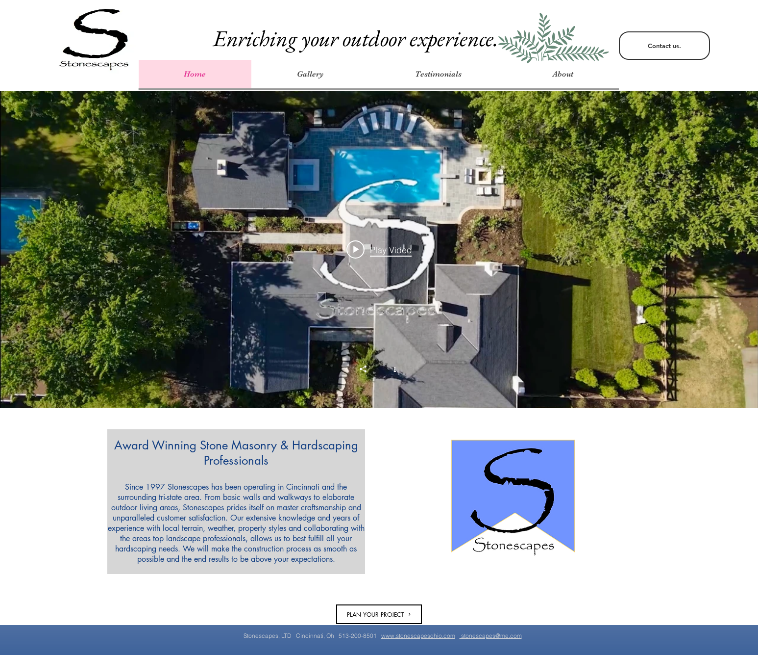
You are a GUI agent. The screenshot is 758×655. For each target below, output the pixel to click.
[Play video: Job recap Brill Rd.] (379, 250)
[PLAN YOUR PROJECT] (379, 614)
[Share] (368, 369)
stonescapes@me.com (491, 635)
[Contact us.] (664, 45)
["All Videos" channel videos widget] (379, 249)
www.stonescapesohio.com (418, 635)
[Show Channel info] (390, 368)
